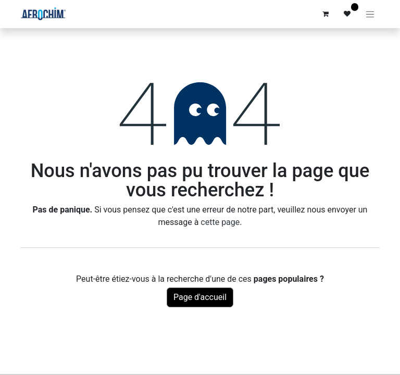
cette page (220, 222)
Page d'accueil (200, 297)
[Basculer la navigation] (370, 14)
